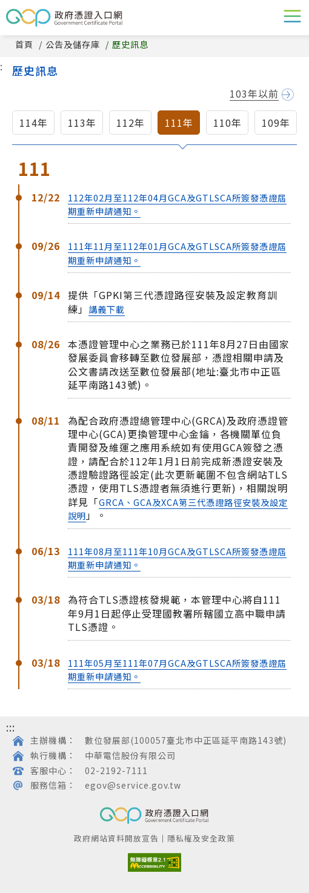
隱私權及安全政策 (201, 838)
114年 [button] (33, 122)
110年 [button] (227, 122)
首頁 (24, 44)
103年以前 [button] (254, 94)
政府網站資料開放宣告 (116, 838)
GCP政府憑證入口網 (64, 17)
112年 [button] (130, 122)
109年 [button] (276, 122)
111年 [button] (179, 122)
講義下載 (106, 309)
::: (10, 727)
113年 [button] (82, 122)
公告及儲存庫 (72, 44)
